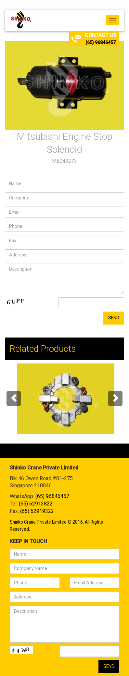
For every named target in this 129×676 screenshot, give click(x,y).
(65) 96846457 (100, 42)
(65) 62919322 (37, 511)
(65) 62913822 (36, 504)
